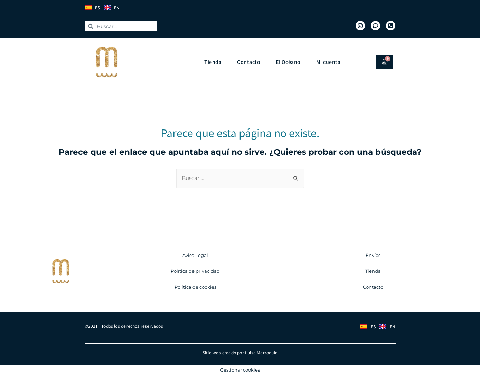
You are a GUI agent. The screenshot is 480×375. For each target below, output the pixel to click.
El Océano (288, 61)
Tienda (213, 61)
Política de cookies (195, 286)
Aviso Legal (195, 255)
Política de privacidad (195, 270)
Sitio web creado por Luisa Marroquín (240, 352)
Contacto (248, 61)
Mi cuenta (328, 61)
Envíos (373, 255)
